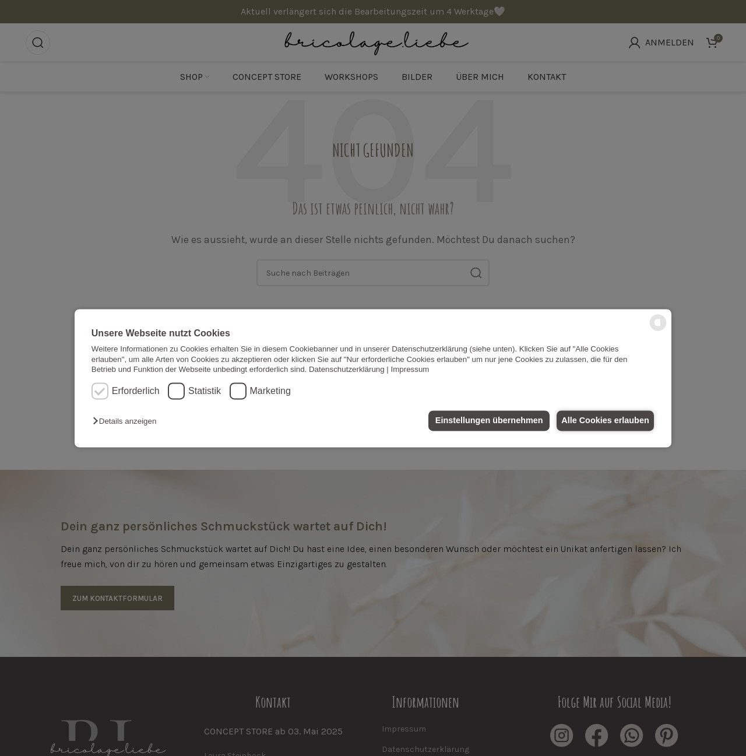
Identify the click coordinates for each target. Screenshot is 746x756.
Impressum (410, 369)
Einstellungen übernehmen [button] (482, 421)
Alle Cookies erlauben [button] (602, 421)
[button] (127, 421)
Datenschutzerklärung (347, 369)
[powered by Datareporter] (658, 329)
